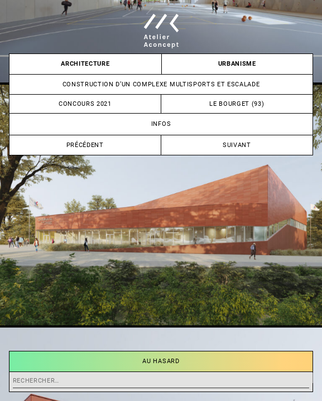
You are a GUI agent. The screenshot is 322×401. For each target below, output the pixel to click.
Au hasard (160, 361)
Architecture (85, 63)
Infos (161, 124)
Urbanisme (237, 63)
